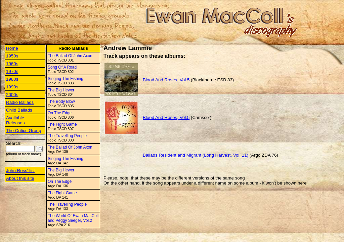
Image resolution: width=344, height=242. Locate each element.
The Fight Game (62, 124)
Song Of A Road (62, 67)
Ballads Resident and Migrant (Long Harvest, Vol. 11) (195, 155)
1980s (12, 79)
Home (12, 48)
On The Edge (60, 113)
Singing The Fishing (65, 78)
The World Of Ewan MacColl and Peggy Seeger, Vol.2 (73, 218)
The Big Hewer (61, 90)
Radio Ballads (20, 102)
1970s (12, 71)
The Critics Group (23, 130)
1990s (12, 86)
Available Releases (15, 120)
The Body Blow (61, 101)
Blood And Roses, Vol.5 (166, 79)
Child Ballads (19, 110)
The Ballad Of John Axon (70, 55)
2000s (12, 94)
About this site (20, 178)
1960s (12, 63)
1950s (12, 55)
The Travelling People (67, 135)
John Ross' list (20, 170)
